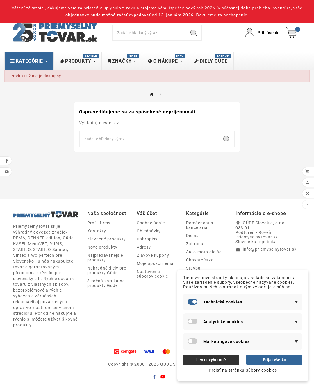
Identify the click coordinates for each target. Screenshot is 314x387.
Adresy (144, 247)
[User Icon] (262, 32)
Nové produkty (102, 247)
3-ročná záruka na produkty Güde (106, 283)
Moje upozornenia (155, 263)
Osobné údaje (151, 222)
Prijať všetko (274, 359)
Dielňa (192, 235)
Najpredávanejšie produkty (105, 257)
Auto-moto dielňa (204, 251)
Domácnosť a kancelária (199, 225)
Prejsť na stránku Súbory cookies (243, 370)
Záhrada (195, 243)
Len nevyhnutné (211, 359)
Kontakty (96, 231)
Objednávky (149, 231)
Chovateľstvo (200, 260)
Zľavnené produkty (106, 239)
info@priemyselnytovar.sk (270, 249)
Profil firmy (98, 222)
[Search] (149, 32)
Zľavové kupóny (153, 255)
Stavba (193, 268)
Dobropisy (147, 239)
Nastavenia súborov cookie (152, 274)
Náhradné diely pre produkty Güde (106, 270)
